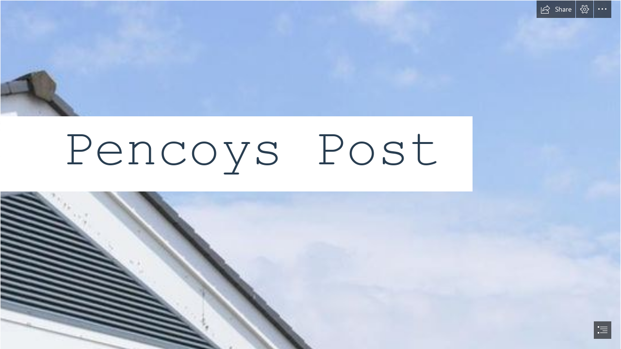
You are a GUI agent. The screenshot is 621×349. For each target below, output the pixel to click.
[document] (310, 174)
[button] (556, 9)
